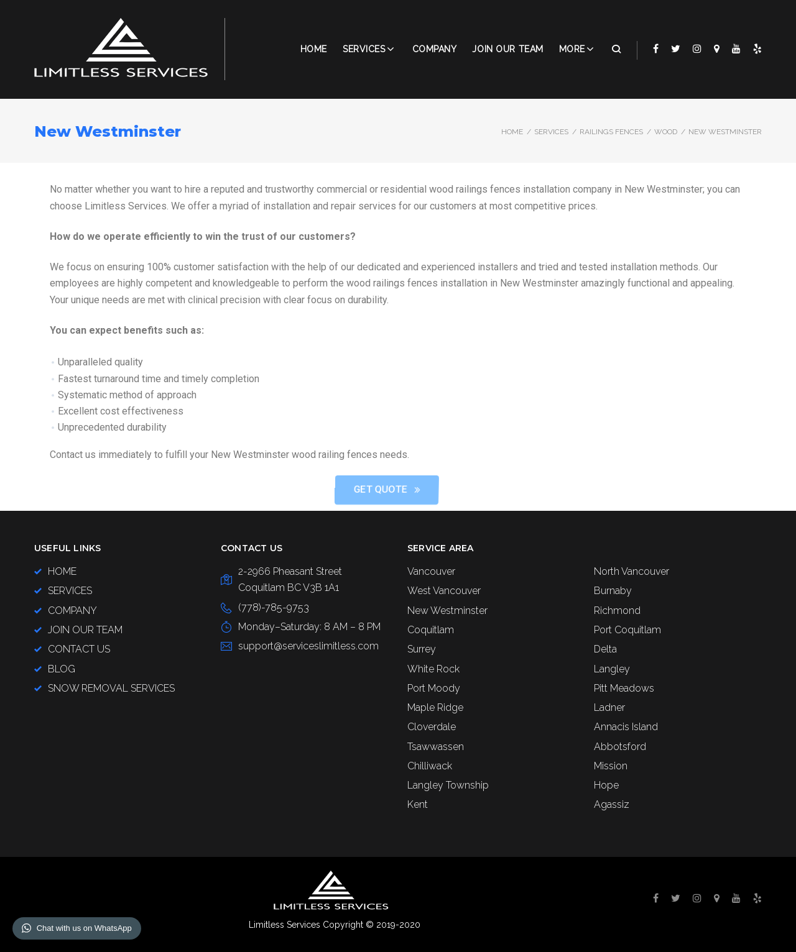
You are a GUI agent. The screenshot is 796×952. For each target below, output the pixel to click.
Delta (605, 649)
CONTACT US (79, 649)
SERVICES (551, 131)
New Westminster (447, 610)
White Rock (433, 669)
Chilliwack (429, 766)
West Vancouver (444, 591)
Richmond (617, 610)
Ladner (609, 707)
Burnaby (613, 591)
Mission (610, 766)
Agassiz (611, 804)
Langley (612, 669)
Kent (417, 804)
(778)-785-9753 (273, 607)
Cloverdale (431, 727)
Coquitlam (430, 630)
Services (364, 49)
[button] (561, 490)
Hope (606, 785)
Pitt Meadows (624, 688)
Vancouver (431, 571)
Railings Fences (611, 131)
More (572, 49)
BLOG (61, 669)
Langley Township (448, 785)
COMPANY (434, 49)
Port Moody (433, 688)
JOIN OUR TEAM (507, 49)
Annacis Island (626, 727)
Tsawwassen (435, 747)
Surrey (421, 649)
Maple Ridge (435, 707)
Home (313, 49)
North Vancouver (631, 571)
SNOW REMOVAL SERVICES (111, 688)
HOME (62, 571)
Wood (665, 131)
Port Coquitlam (627, 630)
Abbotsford (620, 747)
